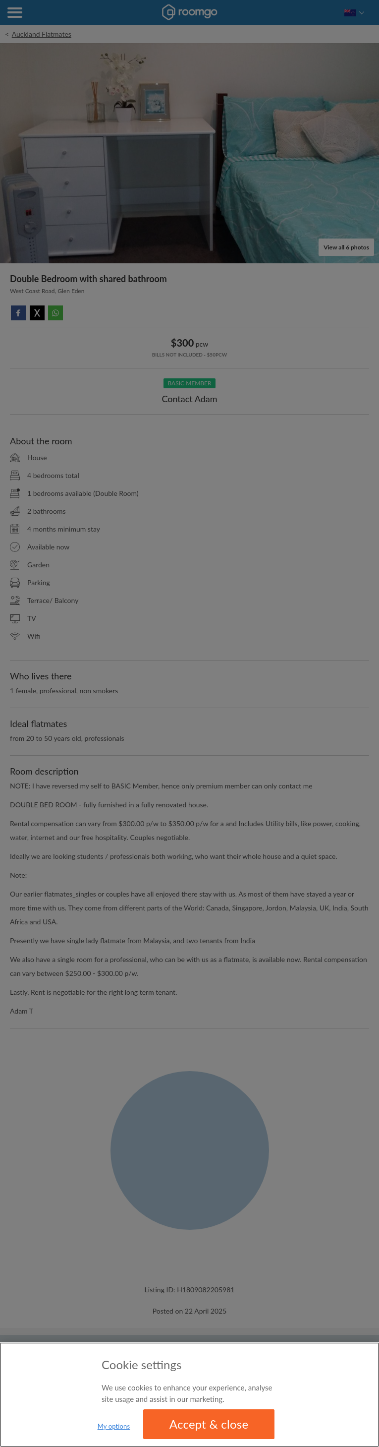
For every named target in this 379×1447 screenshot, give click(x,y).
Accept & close (209, 1424)
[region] (189, 1394)
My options (114, 1426)
